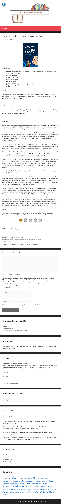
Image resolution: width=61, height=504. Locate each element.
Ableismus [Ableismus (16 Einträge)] (30, 478)
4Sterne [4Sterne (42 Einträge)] (21, 478)
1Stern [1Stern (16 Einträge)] (4, 478)
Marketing (11, 240)
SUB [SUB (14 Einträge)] (8, 492)
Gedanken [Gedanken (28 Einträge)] (31, 481)
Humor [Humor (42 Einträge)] (51, 481)
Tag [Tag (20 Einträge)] (10, 492)
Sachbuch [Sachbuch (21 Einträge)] (29, 489)
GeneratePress (41, 501)
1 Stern (6, 237)
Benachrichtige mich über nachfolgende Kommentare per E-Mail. (20, 305)
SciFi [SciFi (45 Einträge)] (49, 489)
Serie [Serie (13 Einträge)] (52, 489)
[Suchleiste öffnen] (58, 28)
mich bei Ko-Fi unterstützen (10, 383)
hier (29, 284)
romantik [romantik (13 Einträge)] (19, 489)
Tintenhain (6, 427)
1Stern (6, 240)
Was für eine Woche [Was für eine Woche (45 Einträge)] (33, 492)
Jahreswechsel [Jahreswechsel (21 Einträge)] (14, 484)
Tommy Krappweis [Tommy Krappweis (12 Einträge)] (14, 492)
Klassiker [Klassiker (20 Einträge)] (34, 483)
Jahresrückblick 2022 (10, 242)
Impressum (6, 326)
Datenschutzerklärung (9, 328)
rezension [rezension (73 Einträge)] (13, 489)
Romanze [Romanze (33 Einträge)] (24, 490)
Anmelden (6, 455)
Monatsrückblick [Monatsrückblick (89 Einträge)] (10, 486)
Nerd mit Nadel (7, 438)
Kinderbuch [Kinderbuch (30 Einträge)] (28, 484)
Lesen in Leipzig (7, 416)
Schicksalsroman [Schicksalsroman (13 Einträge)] (36, 489)
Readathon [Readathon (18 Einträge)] (5, 489)
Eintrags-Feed (6, 457)
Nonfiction (18, 240)
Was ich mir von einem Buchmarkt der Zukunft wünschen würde (22, 244)
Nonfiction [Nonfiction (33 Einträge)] (45, 487)
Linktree (5, 372)
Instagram (6, 380)
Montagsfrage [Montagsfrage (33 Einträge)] (37, 487)
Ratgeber (11, 237)
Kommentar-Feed (7, 459)
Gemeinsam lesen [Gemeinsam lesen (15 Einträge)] (38, 481)
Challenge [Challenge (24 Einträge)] (15, 481)
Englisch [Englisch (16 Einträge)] (20, 481)
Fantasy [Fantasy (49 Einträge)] (25, 481)
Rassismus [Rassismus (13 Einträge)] (51, 486)
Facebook (5, 376)
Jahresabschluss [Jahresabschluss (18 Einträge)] (7, 483)
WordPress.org (7, 461)
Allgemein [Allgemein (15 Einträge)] (42, 478)
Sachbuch (23, 237)
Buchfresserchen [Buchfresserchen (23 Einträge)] (7, 481)
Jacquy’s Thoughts (8, 421)
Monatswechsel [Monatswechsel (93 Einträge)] (26, 486)
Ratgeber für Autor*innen (28, 240)
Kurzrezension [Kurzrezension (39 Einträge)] (42, 483)
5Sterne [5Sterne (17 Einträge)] (25, 478)
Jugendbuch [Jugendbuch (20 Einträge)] (21, 483)
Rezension (17, 237)
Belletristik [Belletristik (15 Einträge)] (47, 478)
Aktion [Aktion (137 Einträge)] (36, 478)
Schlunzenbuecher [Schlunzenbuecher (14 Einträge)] (43, 489)
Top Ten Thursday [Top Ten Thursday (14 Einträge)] (21, 492)
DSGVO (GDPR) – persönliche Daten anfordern (15, 331)
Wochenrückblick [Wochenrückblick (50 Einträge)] (46, 492)
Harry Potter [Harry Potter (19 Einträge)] (45, 481)
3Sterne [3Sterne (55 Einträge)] (15, 478)
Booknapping (6, 432)
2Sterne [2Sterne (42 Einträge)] (9, 478)
